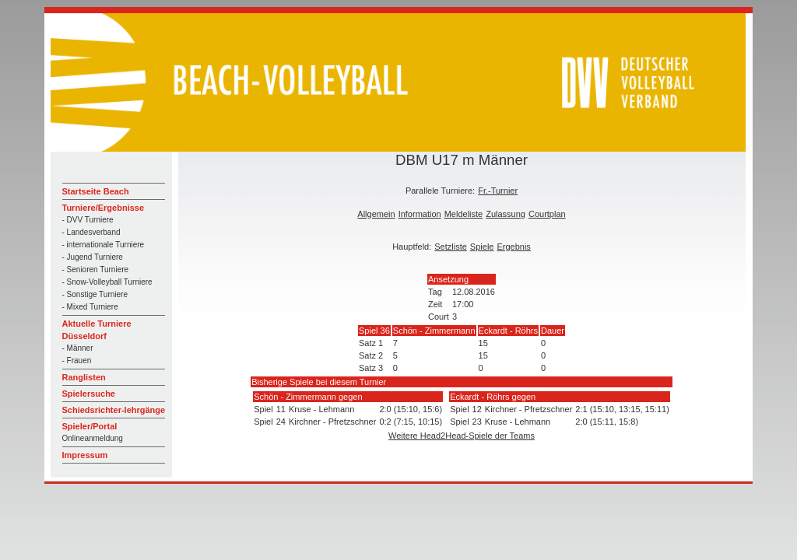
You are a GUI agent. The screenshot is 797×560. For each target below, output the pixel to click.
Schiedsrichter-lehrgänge (114, 410)
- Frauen (77, 360)
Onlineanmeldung (92, 438)
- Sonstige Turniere (95, 294)
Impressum (85, 455)
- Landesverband (91, 232)
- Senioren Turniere (95, 269)
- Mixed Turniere (90, 307)
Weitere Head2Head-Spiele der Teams (461, 435)
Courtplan (547, 214)
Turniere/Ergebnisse (103, 207)
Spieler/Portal (90, 426)
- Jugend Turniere (92, 257)
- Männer (77, 348)
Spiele (482, 246)
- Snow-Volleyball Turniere (107, 282)
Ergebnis (513, 246)
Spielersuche (88, 393)
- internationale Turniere (103, 244)
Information (419, 214)
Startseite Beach (95, 191)
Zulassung (505, 214)
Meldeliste (463, 214)
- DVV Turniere (88, 219)
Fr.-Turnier (498, 190)
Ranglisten (84, 377)
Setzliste (450, 246)
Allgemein (376, 214)
